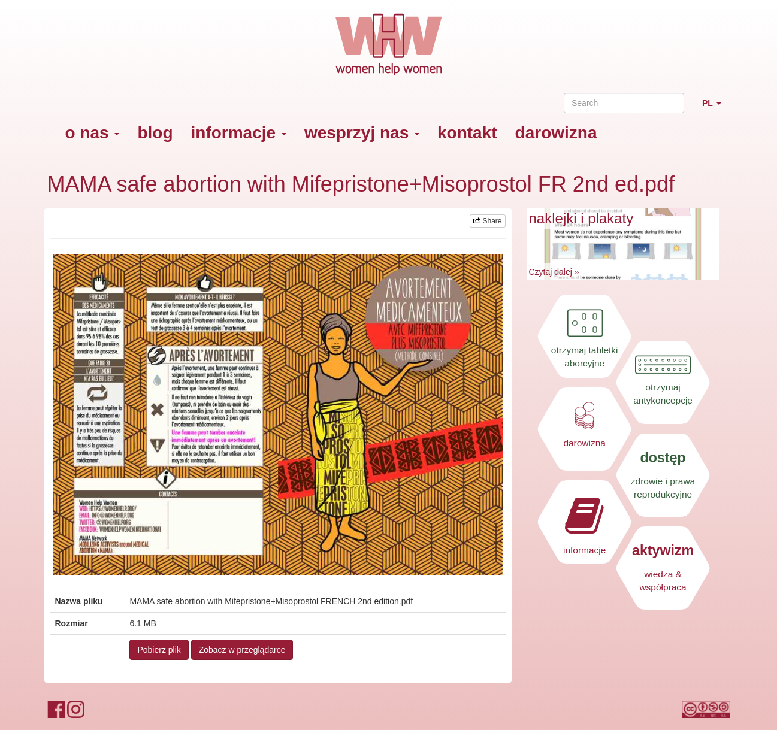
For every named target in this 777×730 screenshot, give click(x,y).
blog (155, 132)
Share (487, 221)
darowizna (556, 132)
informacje (238, 132)
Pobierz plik (158, 650)
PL (716, 108)
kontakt (467, 132)
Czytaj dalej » (554, 272)
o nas (92, 132)
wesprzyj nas (361, 132)
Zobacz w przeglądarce (242, 650)
